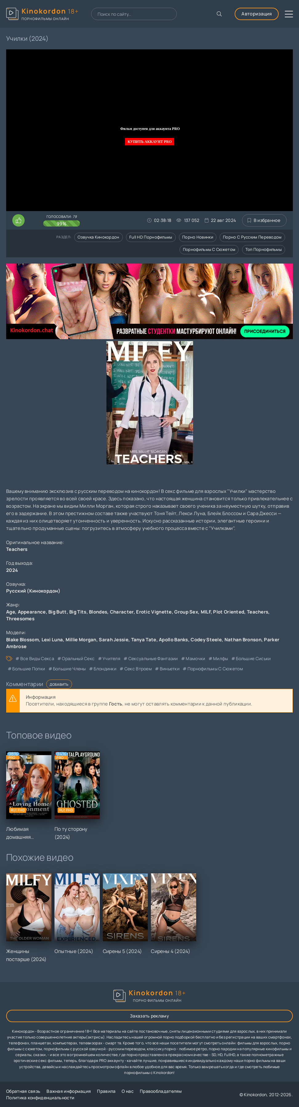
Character (122, 612)
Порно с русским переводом (252, 237)
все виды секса (37, 658)
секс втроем (138, 669)
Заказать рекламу (149, 1016)
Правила (106, 1091)
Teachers (257, 612)
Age (10, 612)
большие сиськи (253, 658)
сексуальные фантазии (153, 658)
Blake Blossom (22, 639)
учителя (111, 658)
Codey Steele (206, 639)
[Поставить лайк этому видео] (18, 220)
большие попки (28, 669)
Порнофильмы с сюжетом (209, 249)
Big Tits (77, 612)
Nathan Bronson (242, 639)
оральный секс (78, 658)
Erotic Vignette (154, 612)
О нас (128, 1091)
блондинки (105, 669)
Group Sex (186, 612)
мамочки (195, 658)
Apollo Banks (173, 639)
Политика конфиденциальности (40, 1098)
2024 (12, 570)
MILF (206, 612)
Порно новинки (197, 237)
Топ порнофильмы (263, 249)
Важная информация (68, 1091)
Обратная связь (23, 1091)
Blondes (98, 612)
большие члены (69, 669)
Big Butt (57, 612)
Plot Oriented (228, 612)
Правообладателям (161, 1091)
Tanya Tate (143, 639)
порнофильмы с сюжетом (215, 669)
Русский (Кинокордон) (33, 591)
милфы (220, 658)
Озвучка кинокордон (98, 237)
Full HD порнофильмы (150, 237)
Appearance (32, 612)
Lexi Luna (52, 639)
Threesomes (20, 618)
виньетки (170, 669)
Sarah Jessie (113, 639)
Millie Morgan (81, 639)
